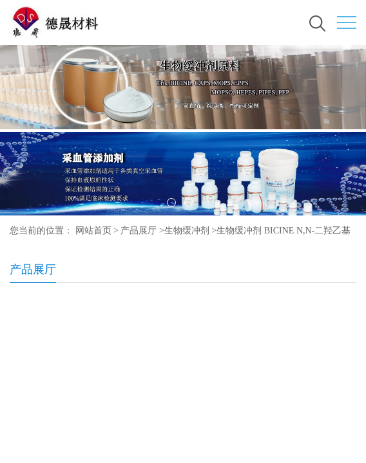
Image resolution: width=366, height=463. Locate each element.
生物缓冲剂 (186, 230)
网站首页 (93, 230)
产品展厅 (138, 230)
